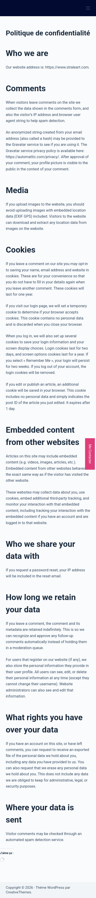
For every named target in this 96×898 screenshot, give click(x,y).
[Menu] (88, 8)
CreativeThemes (18, 892)
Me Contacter (90, 453)
